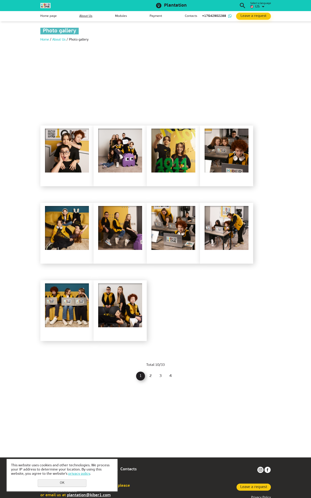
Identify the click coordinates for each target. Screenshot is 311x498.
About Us (85, 16)
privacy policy (79, 474)
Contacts (191, 16)
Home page (48, 16)
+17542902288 (214, 16)
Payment (156, 16)
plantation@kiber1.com (89, 495)
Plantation (175, 5)
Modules (121, 16)
